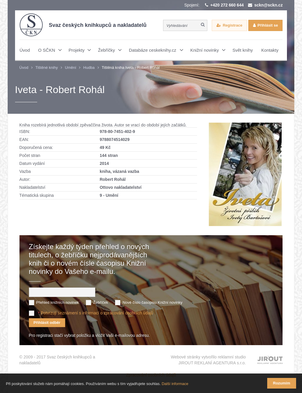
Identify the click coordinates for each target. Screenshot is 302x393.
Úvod (23, 67)
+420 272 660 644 (227, 5)
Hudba (88, 67)
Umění (70, 67)
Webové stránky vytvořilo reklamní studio (208, 360)
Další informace (175, 383)
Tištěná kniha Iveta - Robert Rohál (131, 67)
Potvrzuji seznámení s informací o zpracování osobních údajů (97, 313)
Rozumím (281, 383)
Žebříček (100, 302)
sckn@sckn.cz (268, 5)
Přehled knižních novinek (57, 302)
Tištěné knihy (46, 67)
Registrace (232, 25)
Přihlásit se (267, 25)
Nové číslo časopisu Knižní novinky (152, 302)
